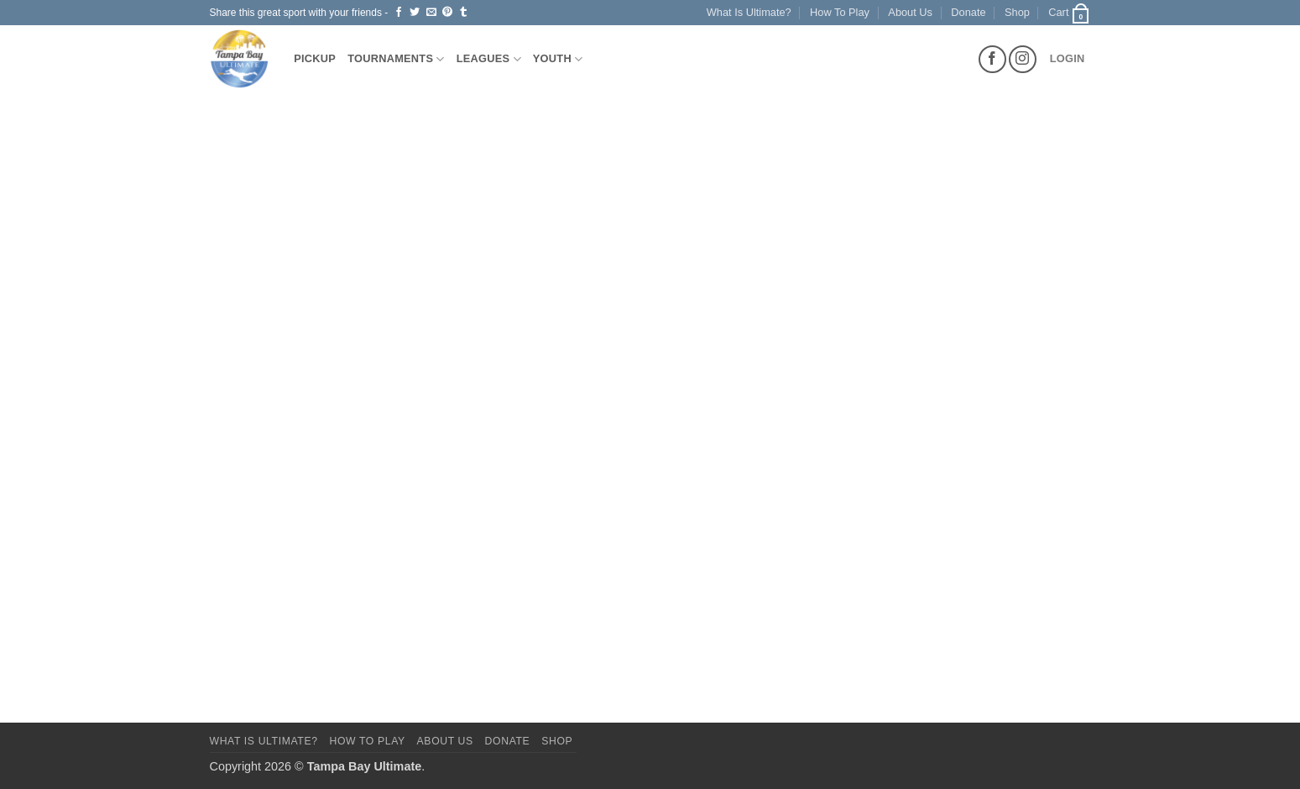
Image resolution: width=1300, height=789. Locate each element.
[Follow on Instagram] (1022, 59)
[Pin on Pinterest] (447, 12)
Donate (968, 12)
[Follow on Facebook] (992, 59)
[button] (1069, 12)
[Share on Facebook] (399, 12)
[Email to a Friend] (431, 12)
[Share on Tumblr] (463, 12)
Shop (1017, 12)
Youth (558, 59)
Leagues (489, 59)
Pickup (315, 58)
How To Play (839, 12)
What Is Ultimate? (749, 12)
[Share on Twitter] (415, 12)
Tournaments (396, 59)
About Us (910, 12)
